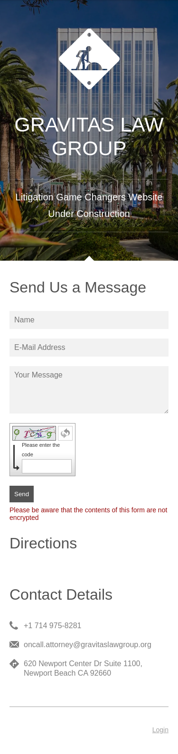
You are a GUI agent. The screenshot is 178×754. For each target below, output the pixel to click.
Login (160, 730)
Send (21, 494)
